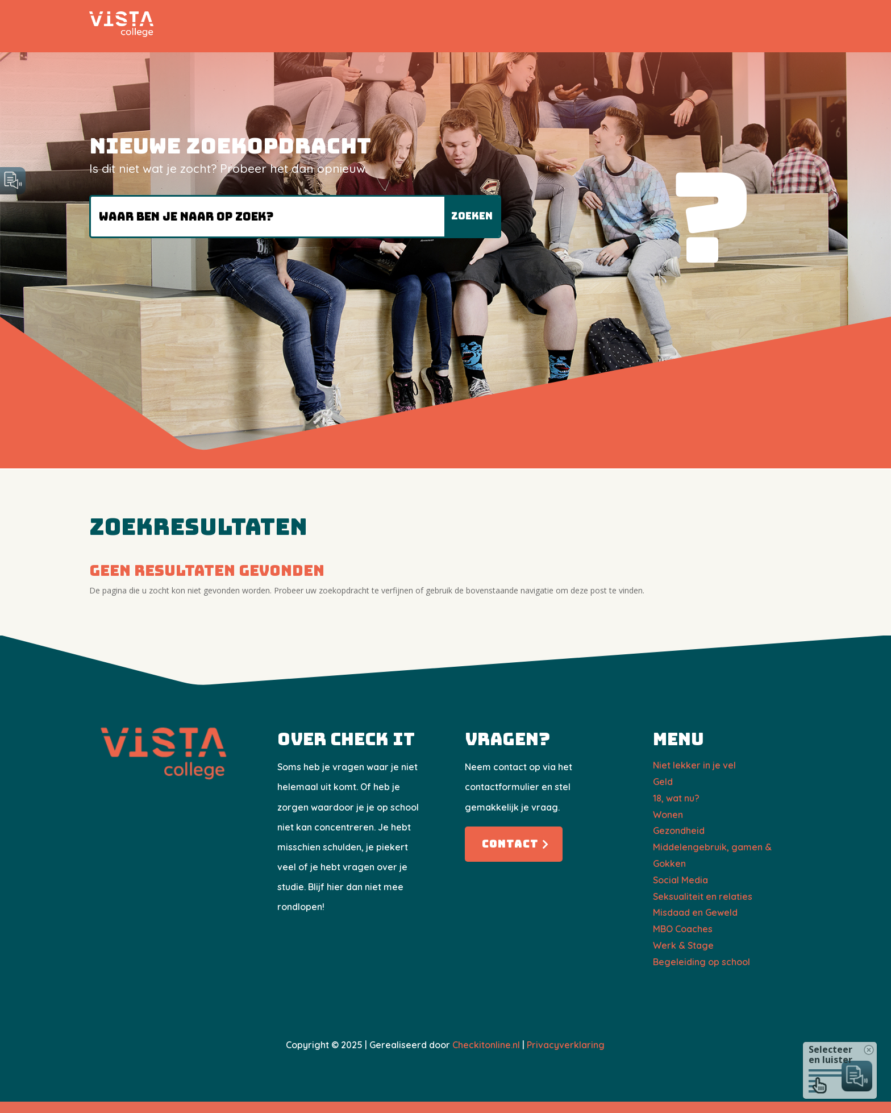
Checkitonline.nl (486, 1044)
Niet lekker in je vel (694, 765)
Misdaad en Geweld (695, 912)
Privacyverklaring (566, 1044)
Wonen (668, 814)
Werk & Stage (683, 945)
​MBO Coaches (683, 929)
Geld (663, 781)
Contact (510, 843)
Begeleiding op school (701, 961)
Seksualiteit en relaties (702, 896)
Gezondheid (679, 830)
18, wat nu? (676, 798)
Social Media (680, 880)
